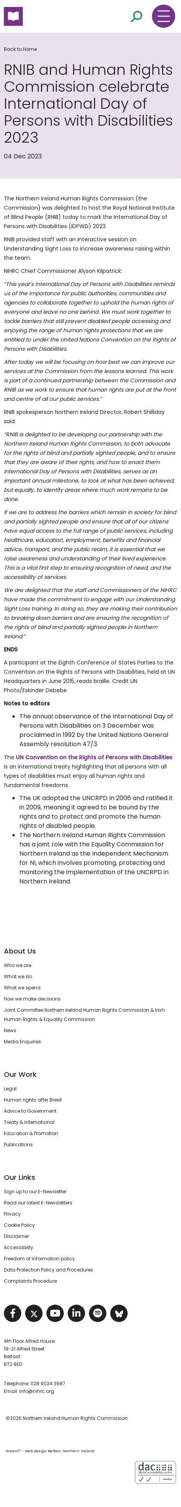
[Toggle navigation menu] (163, 16)
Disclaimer (16, 1236)
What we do (18, 976)
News (10, 1030)
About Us (20, 951)
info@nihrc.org (36, 1391)
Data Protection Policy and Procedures (48, 1269)
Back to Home (20, 49)
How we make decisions (32, 999)
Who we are (17, 965)
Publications (18, 1144)
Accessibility (18, 1247)
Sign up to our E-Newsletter (35, 1191)
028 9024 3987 (48, 1383)
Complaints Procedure (30, 1281)
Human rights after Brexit (33, 1100)
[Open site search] (136, 16)
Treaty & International (29, 1122)
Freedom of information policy (39, 1258)
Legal (10, 1088)
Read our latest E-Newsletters (38, 1202)
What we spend (22, 987)
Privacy (12, 1214)
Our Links (19, 1177)
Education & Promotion (31, 1133)
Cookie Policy (19, 1225)
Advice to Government (30, 1111)
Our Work (20, 1074)
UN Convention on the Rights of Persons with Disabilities (94, 757)
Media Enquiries (22, 1041)
